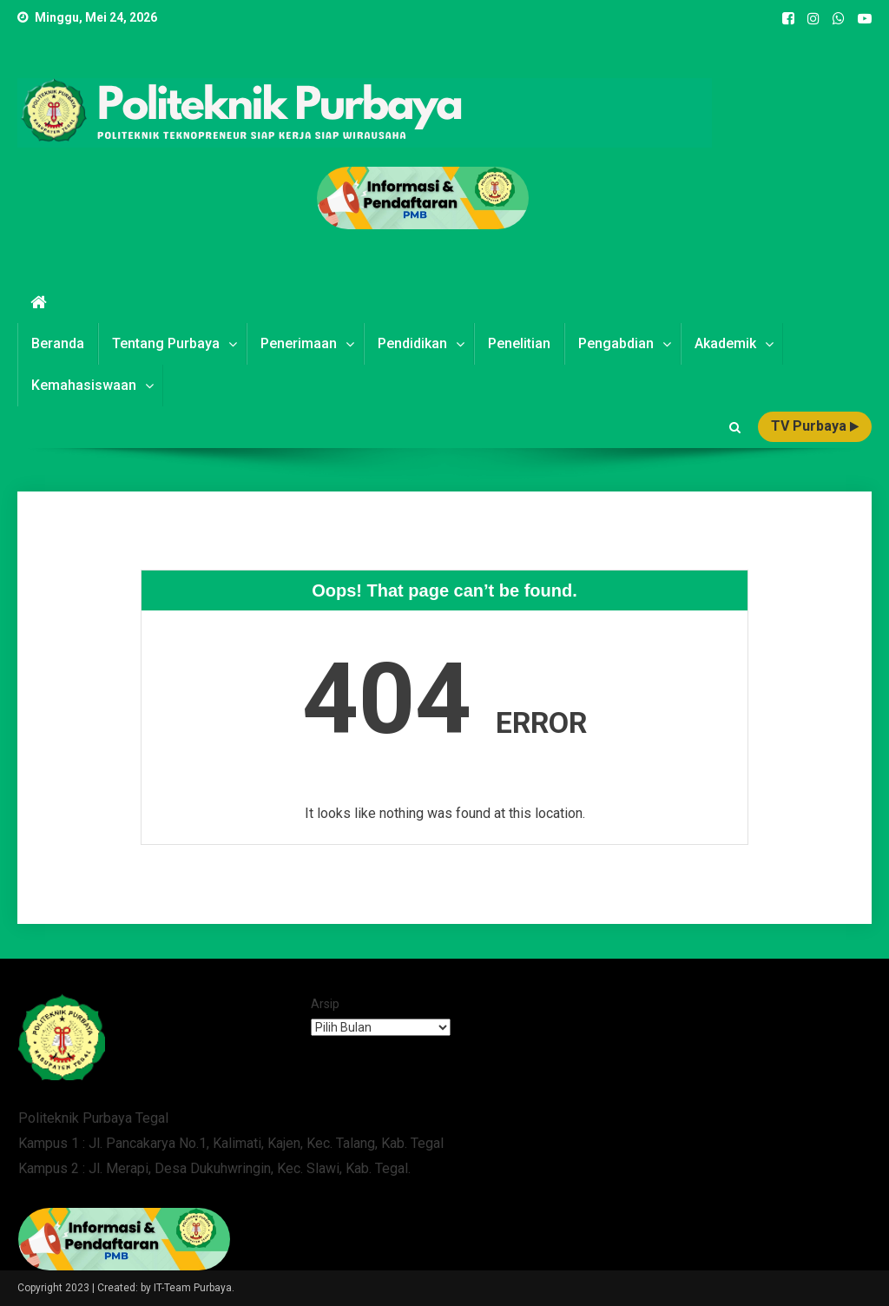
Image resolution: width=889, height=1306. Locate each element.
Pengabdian (616, 343)
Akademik (725, 343)
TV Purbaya (815, 426)
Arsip (325, 1004)
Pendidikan (412, 343)
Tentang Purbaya (166, 343)
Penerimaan (298, 343)
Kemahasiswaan (83, 385)
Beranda (57, 343)
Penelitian (519, 343)
